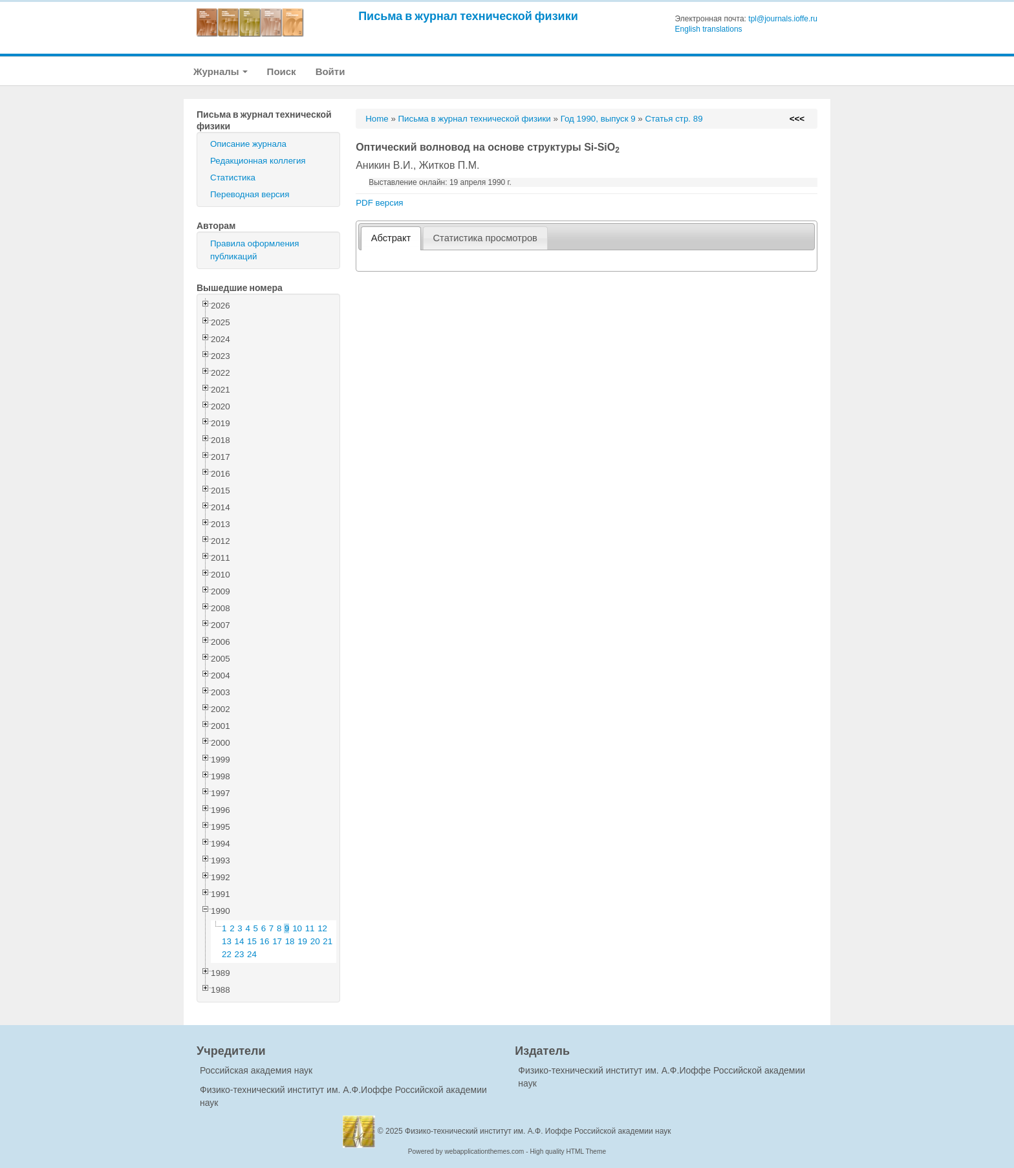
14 (239, 941)
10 (297, 928)
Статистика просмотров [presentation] (485, 238)
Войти (330, 71)
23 (239, 954)
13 (227, 941)
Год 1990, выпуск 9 (598, 119)
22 (227, 954)
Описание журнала (248, 144)
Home (377, 119)
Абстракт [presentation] (391, 238)
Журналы (220, 71)
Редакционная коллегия (258, 161)
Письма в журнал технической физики (468, 15)
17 (277, 941)
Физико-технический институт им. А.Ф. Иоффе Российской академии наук (538, 1131)
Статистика (232, 177)
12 (322, 928)
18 (290, 941)
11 (310, 928)
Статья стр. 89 (673, 119)
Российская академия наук (256, 1070)
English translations (708, 29)
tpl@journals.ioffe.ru (782, 18)
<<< (797, 119)
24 (252, 954)
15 (252, 941)
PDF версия (379, 203)
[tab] (391, 238)
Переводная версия (249, 194)
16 (265, 941)
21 (327, 941)
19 (302, 941)
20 (315, 941)
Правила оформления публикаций (254, 250)
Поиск (281, 71)
